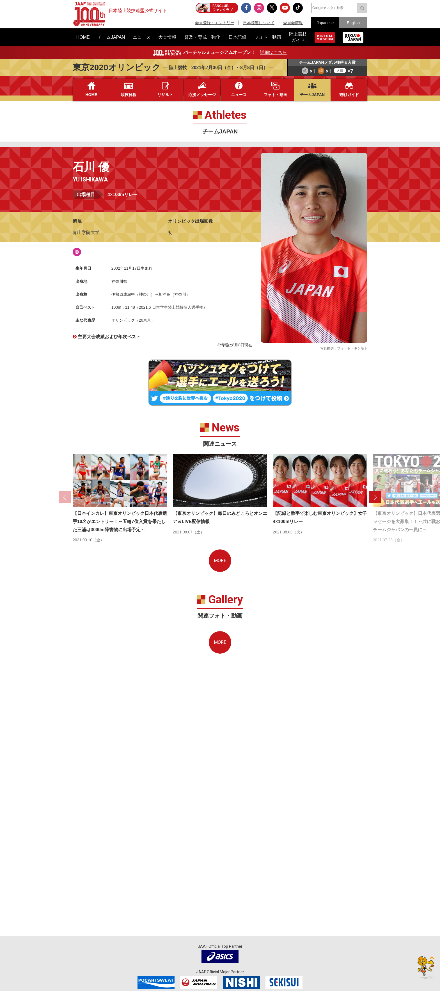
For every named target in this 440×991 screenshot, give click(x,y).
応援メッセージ (202, 94)
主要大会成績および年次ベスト (109, 336)
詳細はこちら (273, 52)
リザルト (165, 94)
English (353, 23)
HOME (91, 94)
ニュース (239, 94)
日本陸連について (258, 23)
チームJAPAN (312, 94)
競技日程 (128, 94)
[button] (375, 497)
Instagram (77, 252)
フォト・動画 (275, 94)
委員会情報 (293, 23)
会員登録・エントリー (214, 23)
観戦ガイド (349, 94)
